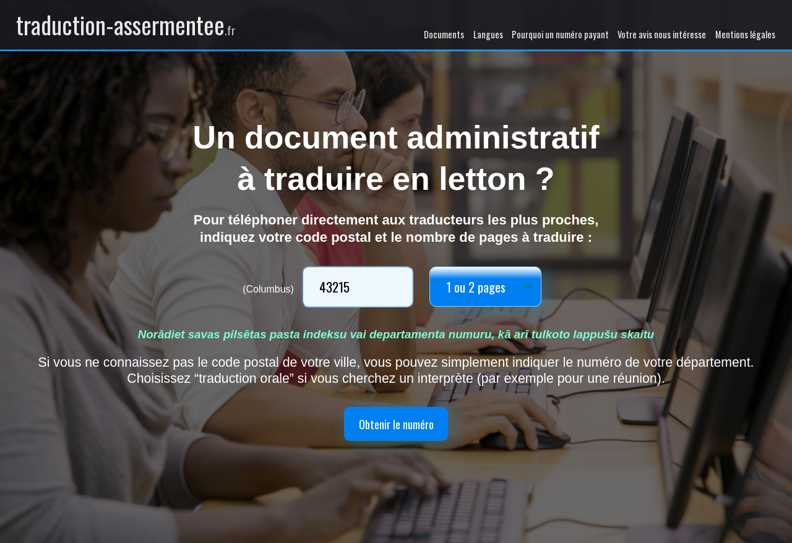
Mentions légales (745, 34)
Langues (488, 34)
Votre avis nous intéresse (662, 34)
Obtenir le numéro (396, 424)
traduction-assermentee (126, 24)
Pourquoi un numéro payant (560, 34)
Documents (444, 34)
